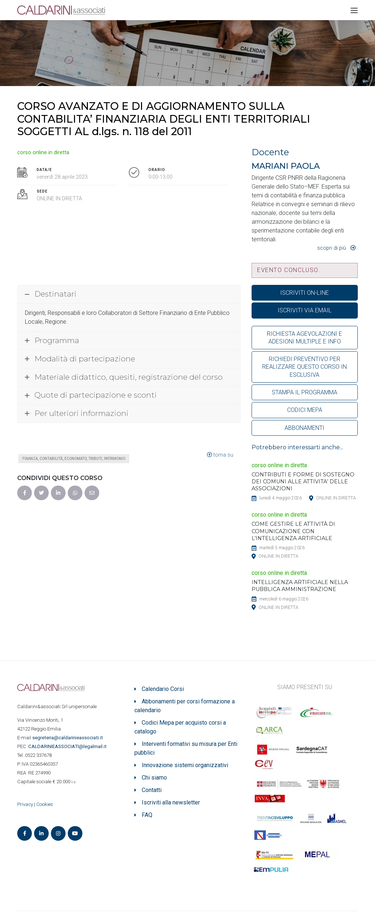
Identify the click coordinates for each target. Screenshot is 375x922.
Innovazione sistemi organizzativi (185, 765)
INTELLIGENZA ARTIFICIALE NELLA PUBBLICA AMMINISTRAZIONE (300, 585)
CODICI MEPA (304, 409)
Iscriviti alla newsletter (171, 802)
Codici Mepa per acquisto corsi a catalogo (180, 727)
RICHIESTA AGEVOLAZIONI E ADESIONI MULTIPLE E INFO (304, 337)
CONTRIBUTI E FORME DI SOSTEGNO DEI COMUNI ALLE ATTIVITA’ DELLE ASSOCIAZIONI (303, 481)
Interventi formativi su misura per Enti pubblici (185, 748)
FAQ (147, 814)
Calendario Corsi (163, 688)
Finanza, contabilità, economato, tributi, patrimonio (73, 459)
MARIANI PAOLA (286, 166)
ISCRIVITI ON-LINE (304, 292)
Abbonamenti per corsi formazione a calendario (184, 706)
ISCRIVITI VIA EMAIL (304, 310)
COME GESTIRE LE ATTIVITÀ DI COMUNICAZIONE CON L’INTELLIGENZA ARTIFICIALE (293, 531)
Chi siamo (154, 777)
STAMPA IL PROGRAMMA (304, 392)
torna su (220, 455)
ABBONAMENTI (304, 427)
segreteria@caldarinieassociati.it (68, 737)
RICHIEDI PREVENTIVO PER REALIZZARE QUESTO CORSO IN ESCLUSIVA (304, 367)
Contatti (151, 790)
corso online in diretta (43, 152)
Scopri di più (331, 248)
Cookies (44, 804)
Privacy (25, 804)
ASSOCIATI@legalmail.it (68, 746)
